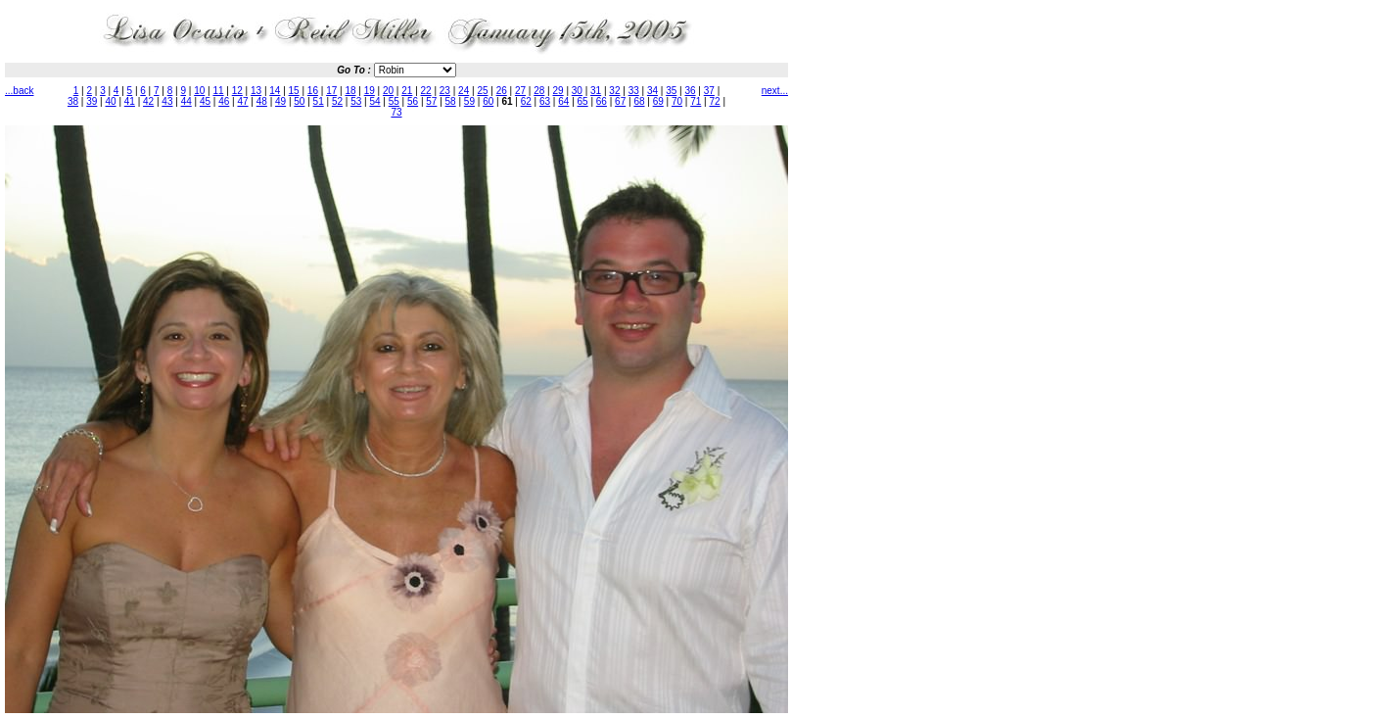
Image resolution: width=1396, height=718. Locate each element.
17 (331, 90)
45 (205, 101)
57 (431, 101)
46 (223, 101)
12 (237, 90)
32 (614, 90)
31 (595, 90)
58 (450, 101)
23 (445, 90)
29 (558, 90)
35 (671, 90)
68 (638, 101)
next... (775, 90)
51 (318, 101)
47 (242, 101)
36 (689, 90)
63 (544, 101)
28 (539, 90)
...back (19, 90)
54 (374, 101)
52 (337, 101)
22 (426, 90)
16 (312, 90)
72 (715, 101)
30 (577, 90)
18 (350, 90)
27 (520, 90)
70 (677, 101)
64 (563, 101)
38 (73, 101)
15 (294, 90)
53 (355, 101)
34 (652, 90)
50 (299, 101)
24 (463, 90)
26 (501, 90)
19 (369, 90)
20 (388, 90)
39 (91, 101)
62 (526, 101)
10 (199, 90)
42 (148, 101)
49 (280, 101)
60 (488, 101)
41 (129, 101)
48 (261, 101)
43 (167, 101)
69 (658, 101)
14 (274, 90)
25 (482, 90)
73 (396, 112)
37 (709, 90)
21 (406, 90)
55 (394, 101)
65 (583, 101)
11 (217, 90)
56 (412, 101)
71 (695, 101)
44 (186, 101)
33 (633, 90)
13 (256, 90)
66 (601, 101)
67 (620, 101)
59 (469, 101)
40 (111, 101)
